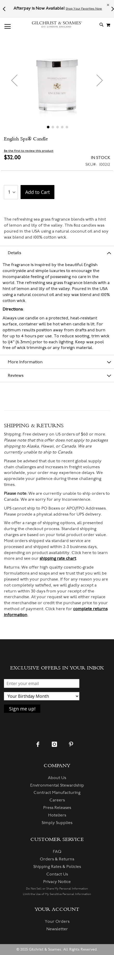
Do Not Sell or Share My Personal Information (57, 888)
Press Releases (57, 807)
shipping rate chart (58, 558)
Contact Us (57, 874)
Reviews (15, 375)
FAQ (57, 851)
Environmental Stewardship (57, 785)
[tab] (57, 252)
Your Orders (57, 921)
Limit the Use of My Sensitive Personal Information (57, 894)
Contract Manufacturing (57, 792)
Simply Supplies (57, 822)
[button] (14, 80)
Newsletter (57, 929)
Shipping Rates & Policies (57, 866)
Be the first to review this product (28, 151)
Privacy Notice (57, 881)
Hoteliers (57, 815)
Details (14, 252)
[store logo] (57, 24)
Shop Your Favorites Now (84, 9)
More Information (25, 362)
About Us (57, 777)
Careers (57, 800)
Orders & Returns (57, 859)
